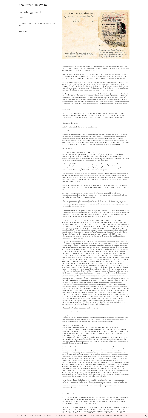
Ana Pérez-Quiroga (32, 4)
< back (20, 18)
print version (23, 31)
